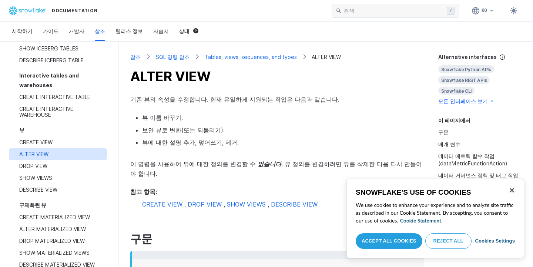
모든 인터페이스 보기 (466, 101)
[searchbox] (394, 10)
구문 (443, 132)
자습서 (161, 31)
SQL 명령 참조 (173, 57)
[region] (435, 218)
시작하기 (22, 31)
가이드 (50, 31)
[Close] (512, 190)
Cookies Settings (495, 241)
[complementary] (479, 79)
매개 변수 (449, 144)
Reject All (448, 241)
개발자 (76, 31)
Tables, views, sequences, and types (251, 57)
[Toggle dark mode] (513, 10)
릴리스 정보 (129, 31)
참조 (100, 31)
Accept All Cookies (389, 241)
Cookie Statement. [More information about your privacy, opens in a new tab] (421, 220)
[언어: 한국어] (482, 10)
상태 (188, 31)
